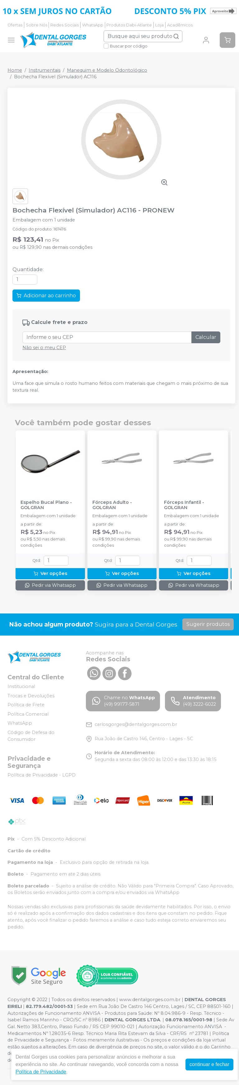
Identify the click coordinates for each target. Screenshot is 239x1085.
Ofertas (14, 25)
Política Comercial (28, 714)
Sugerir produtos (208, 624)
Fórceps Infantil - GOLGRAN (184, 505)
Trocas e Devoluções (30, 696)
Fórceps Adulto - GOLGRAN (112, 505)
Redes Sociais (64, 25)
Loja (159, 25)
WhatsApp (92, 25)
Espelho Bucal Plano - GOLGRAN (46, 505)
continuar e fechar (209, 1064)
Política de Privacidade (41, 1071)
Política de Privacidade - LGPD (41, 775)
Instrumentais (44, 70)
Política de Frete (26, 705)
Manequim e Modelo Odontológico (107, 70)
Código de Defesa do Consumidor (30, 736)
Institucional (21, 686)
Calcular (205, 337)
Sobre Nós (36, 25)
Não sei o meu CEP (44, 347)
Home (14, 70)
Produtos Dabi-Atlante (129, 25)
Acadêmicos (180, 25)
